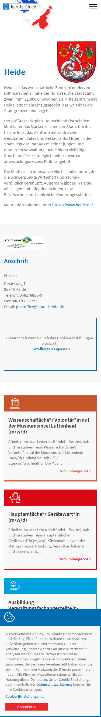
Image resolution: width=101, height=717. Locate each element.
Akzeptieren (26, 706)
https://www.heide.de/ (72, 204)
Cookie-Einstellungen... (24, 696)
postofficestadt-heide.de (40, 306)
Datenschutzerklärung (54, 684)
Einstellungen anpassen (49, 348)
